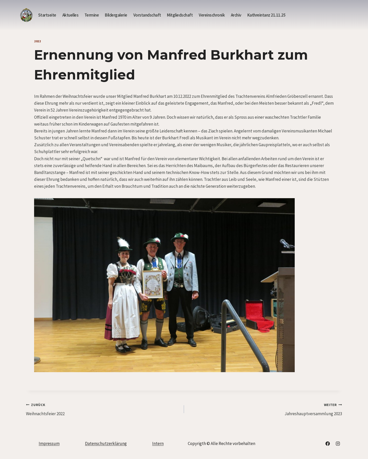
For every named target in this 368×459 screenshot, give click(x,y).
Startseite (47, 15)
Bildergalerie (116, 15)
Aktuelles (70, 15)
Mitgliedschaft (180, 15)
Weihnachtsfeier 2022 (103, 408)
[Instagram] (337, 443)
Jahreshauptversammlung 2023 (265, 408)
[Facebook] (327, 443)
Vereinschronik (212, 15)
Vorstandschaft (147, 15)
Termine (91, 15)
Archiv (236, 15)
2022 (37, 41)
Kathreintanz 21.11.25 (266, 15)
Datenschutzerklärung (106, 443)
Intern (158, 443)
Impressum (49, 443)
